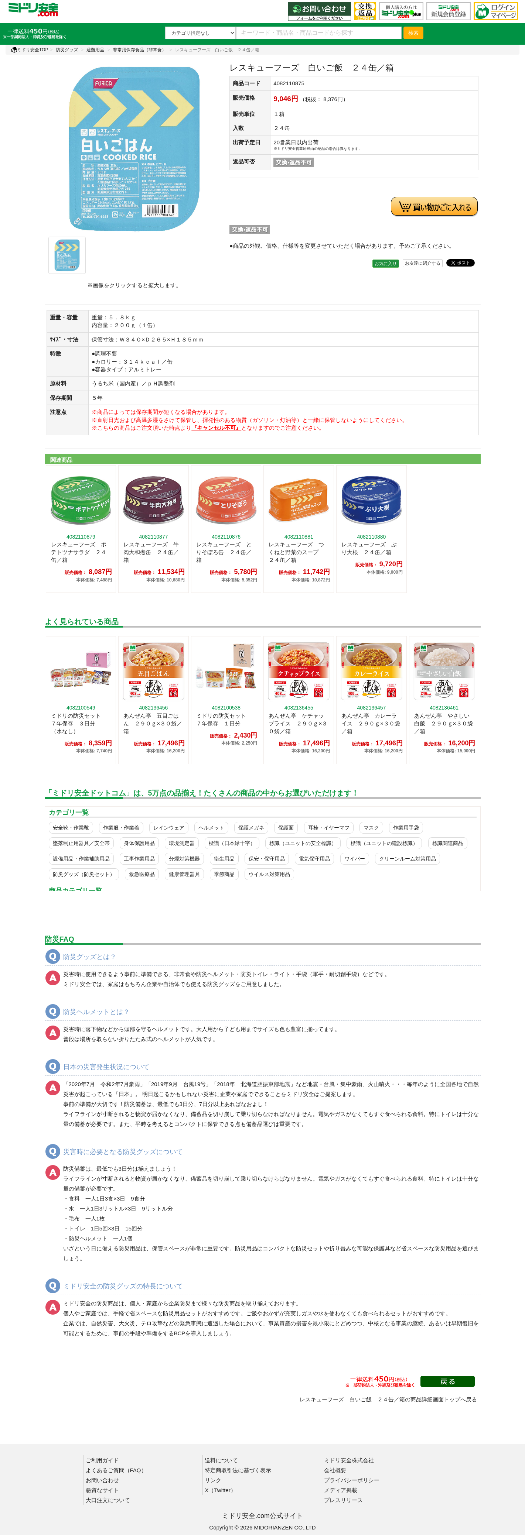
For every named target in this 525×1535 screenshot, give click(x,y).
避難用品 (95, 49)
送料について (221, 1460)
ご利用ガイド (102, 1460)
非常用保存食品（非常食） (139, 49)
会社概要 (335, 1470)
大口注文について (108, 1500)
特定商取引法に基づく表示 (238, 1470)
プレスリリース (343, 1500)
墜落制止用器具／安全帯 (81, 843)
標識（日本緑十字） (232, 843)
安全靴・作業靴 (71, 828)
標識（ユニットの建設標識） (384, 843)
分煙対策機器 (184, 859)
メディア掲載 (340, 1490)
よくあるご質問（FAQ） (116, 1470)
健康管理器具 (184, 874)
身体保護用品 (139, 843)
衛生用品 (224, 859)
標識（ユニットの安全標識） (303, 843)
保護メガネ (251, 828)
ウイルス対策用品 (269, 874)
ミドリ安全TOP (29, 49)
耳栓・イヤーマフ (329, 828)
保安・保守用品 (267, 859)
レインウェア (168, 828)
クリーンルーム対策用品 (407, 859)
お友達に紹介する (422, 263)
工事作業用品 (139, 859)
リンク (213, 1480)
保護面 (286, 828)
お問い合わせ (102, 1480)
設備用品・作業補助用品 (81, 859)
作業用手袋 (406, 828)
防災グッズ (67, 49)
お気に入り (386, 263)
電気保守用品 (314, 859)
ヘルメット (211, 828)
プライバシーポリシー (351, 1480)
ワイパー (354, 859)
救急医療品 (142, 874)
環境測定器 (182, 843)
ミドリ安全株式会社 (349, 1460)
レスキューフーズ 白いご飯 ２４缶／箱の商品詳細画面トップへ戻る (388, 1399)
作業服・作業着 (121, 828)
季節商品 (224, 874)
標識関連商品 (447, 843)
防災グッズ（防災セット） (84, 874)
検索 (413, 33)
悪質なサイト (102, 1490)
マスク (371, 828)
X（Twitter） (220, 1490)
